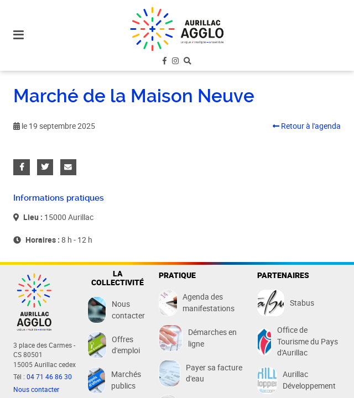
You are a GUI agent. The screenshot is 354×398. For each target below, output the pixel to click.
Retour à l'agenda (307, 126)
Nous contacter (36, 389)
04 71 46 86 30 (49, 377)
